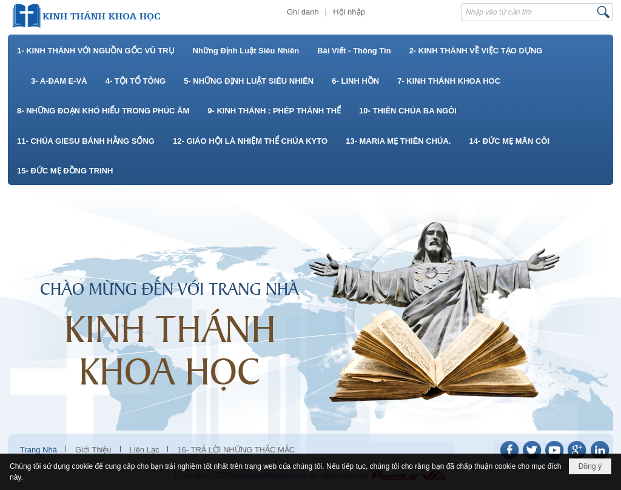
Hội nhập (349, 11)
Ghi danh (303, 11)
